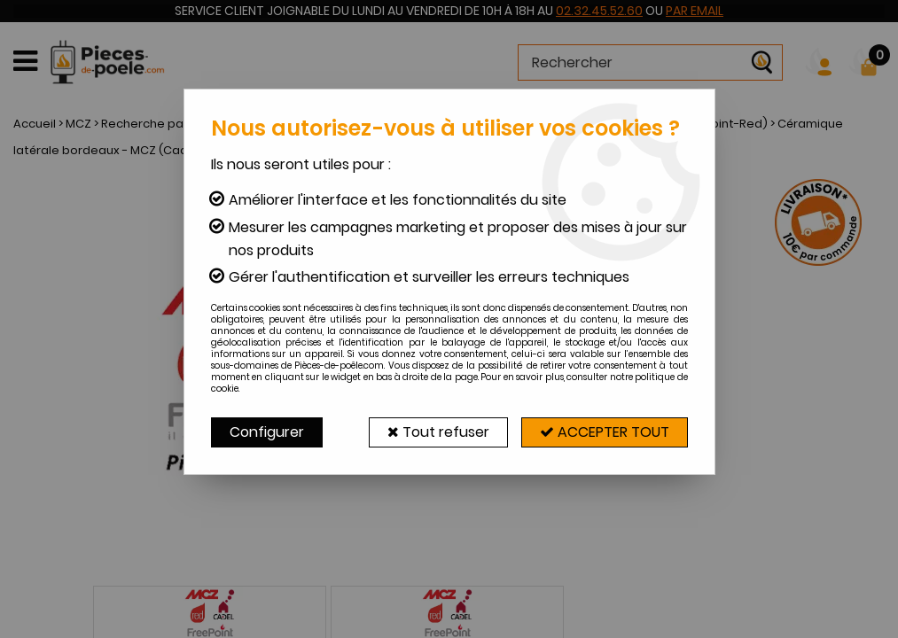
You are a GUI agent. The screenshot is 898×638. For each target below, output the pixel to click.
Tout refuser (438, 432)
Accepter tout (604, 432)
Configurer (267, 432)
